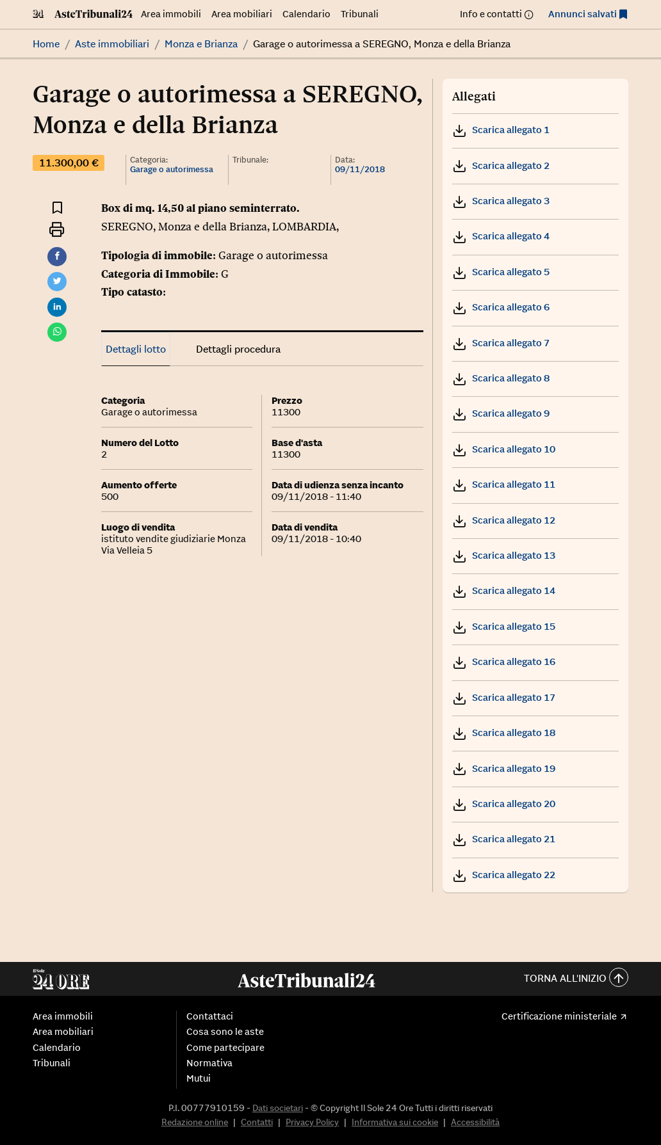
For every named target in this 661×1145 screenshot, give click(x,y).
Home (46, 43)
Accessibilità (475, 1122)
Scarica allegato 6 (501, 307)
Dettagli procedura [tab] (238, 348)
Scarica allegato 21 (503, 839)
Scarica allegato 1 (501, 130)
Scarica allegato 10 (503, 449)
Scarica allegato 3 (501, 201)
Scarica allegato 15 (503, 626)
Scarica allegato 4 (501, 236)
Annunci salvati (582, 14)
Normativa (209, 1063)
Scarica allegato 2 (501, 165)
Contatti (257, 1122)
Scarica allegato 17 (503, 697)
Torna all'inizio (576, 979)
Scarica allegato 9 (501, 413)
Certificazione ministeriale (559, 1016)
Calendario (306, 14)
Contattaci (209, 1016)
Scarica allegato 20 (503, 803)
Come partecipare (225, 1047)
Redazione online (194, 1122)
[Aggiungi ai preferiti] (57, 207)
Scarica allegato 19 (503, 768)
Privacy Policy (312, 1122)
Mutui (198, 1078)
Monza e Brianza (201, 43)
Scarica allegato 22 (503, 875)
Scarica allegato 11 (503, 484)
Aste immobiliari (112, 43)
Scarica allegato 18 (503, 732)
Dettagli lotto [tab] (136, 348)
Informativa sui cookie (395, 1122)
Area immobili (171, 14)
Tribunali (360, 14)
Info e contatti (491, 14)
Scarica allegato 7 (501, 343)
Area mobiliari (241, 14)
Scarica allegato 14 (503, 590)
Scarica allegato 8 (501, 378)
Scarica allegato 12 (503, 520)
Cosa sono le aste (225, 1031)
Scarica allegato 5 (501, 272)
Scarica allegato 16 (503, 661)
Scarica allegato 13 (503, 555)
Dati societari (277, 1108)
